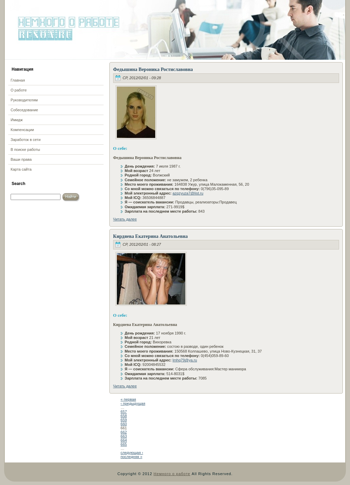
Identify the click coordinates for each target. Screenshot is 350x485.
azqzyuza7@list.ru (188, 193)
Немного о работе (171, 474)
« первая (128, 399)
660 (124, 424)
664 (124, 440)
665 (124, 444)
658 (124, 416)
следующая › (132, 453)
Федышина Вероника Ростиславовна (153, 69)
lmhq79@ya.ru (185, 360)
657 (124, 412)
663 (124, 436)
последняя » (131, 457)
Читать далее (125, 219)
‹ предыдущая (133, 403)
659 (124, 420)
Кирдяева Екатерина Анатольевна (150, 236)
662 (124, 432)
